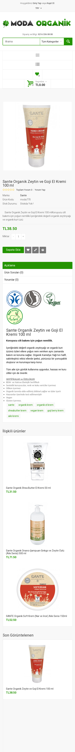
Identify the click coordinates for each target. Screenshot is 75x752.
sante (11, 404)
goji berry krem (55, 410)
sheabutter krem (17, 410)
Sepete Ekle (13, 249)
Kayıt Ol (50, 3)
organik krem (25, 404)
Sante (23, 195)
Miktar (6, 236)
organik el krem (45, 404)
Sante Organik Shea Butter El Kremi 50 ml (28, 487)
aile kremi (13, 416)
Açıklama (9, 265)
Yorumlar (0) (11, 279)
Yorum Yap (40, 190)
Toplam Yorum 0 (24, 190)
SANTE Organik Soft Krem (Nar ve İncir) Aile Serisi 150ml (36, 616)
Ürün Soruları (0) (13, 272)
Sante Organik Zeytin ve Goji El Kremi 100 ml (29, 688)
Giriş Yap (37, 3)
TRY (38, 8)
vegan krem (36, 410)
